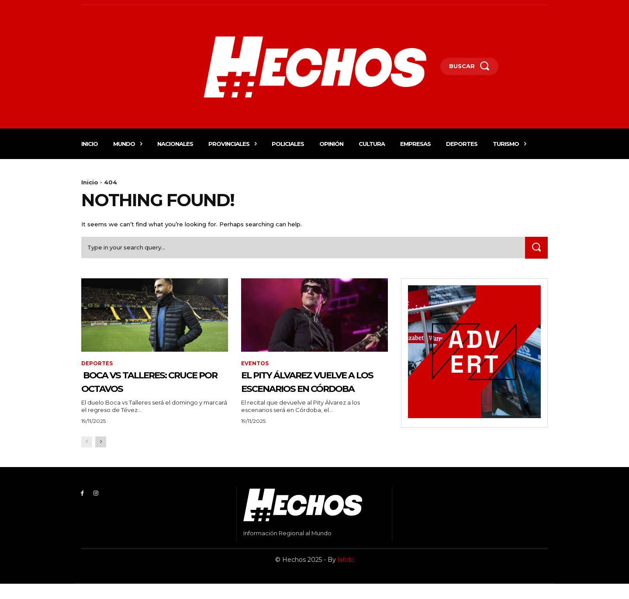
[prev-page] (86, 457)
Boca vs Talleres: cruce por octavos (144, 382)
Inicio (89, 182)
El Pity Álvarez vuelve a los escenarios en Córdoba (314, 389)
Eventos (255, 364)
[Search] (536, 249)
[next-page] (100, 457)
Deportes (97, 364)
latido (346, 574)
